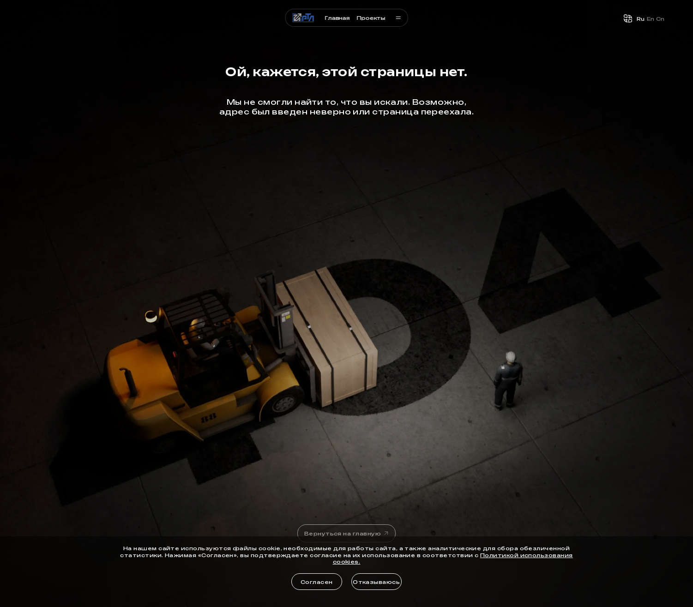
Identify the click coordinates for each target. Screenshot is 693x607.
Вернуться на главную (347, 533)
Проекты (371, 17)
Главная (337, 17)
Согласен (317, 581)
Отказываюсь (376, 581)
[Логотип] (303, 17)
